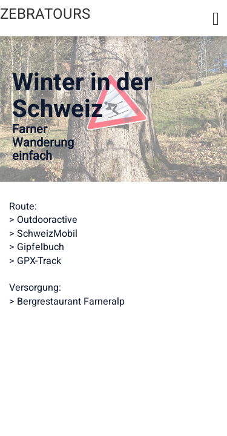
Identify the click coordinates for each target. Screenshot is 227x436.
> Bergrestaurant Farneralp (67, 301)
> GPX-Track (35, 261)
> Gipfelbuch (36, 247)
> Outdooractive (43, 220)
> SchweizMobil (43, 233)
